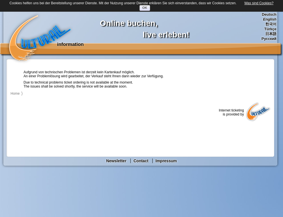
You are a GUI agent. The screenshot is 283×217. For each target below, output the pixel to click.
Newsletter (116, 161)
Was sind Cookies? (258, 3)
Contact (141, 161)
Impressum (166, 161)
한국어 (270, 24)
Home (15, 94)
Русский (268, 38)
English (269, 19)
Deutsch (269, 14)
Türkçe (270, 29)
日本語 (270, 34)
